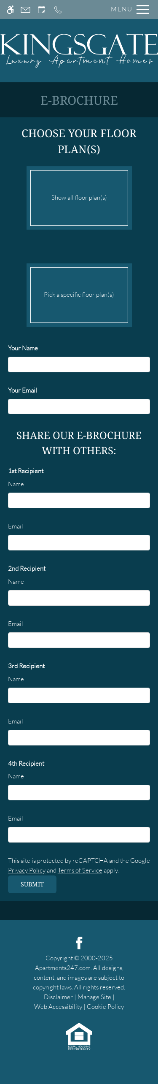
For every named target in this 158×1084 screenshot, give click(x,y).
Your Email (22, 390)
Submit (32, 884)
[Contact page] (25, 9)
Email (15, 526)
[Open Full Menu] (128, 9)
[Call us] (58, 9)
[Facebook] (79, 942)
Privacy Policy (27, 870)
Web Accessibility (58, 1007)
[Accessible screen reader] (10, 9)
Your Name (23, 348)
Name (16, 484)
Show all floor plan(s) (79, 195)
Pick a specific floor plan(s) (79, 292)
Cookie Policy (105, 1007)
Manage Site (94, 997)
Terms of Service (80, 870)
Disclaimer (58, 997)
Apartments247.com (63, 968)
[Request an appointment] (41, 9)
